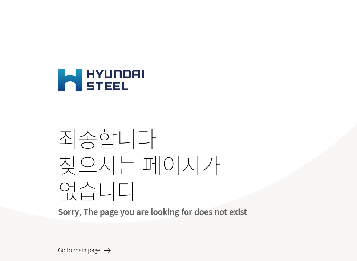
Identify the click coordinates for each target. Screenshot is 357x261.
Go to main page (79, 249)
